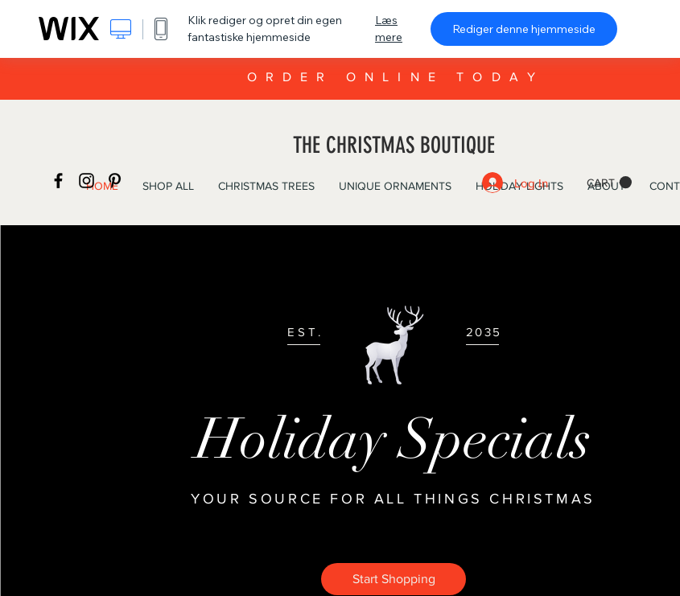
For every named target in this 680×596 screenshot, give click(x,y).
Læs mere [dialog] (388, 28)
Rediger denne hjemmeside (524, 29)
